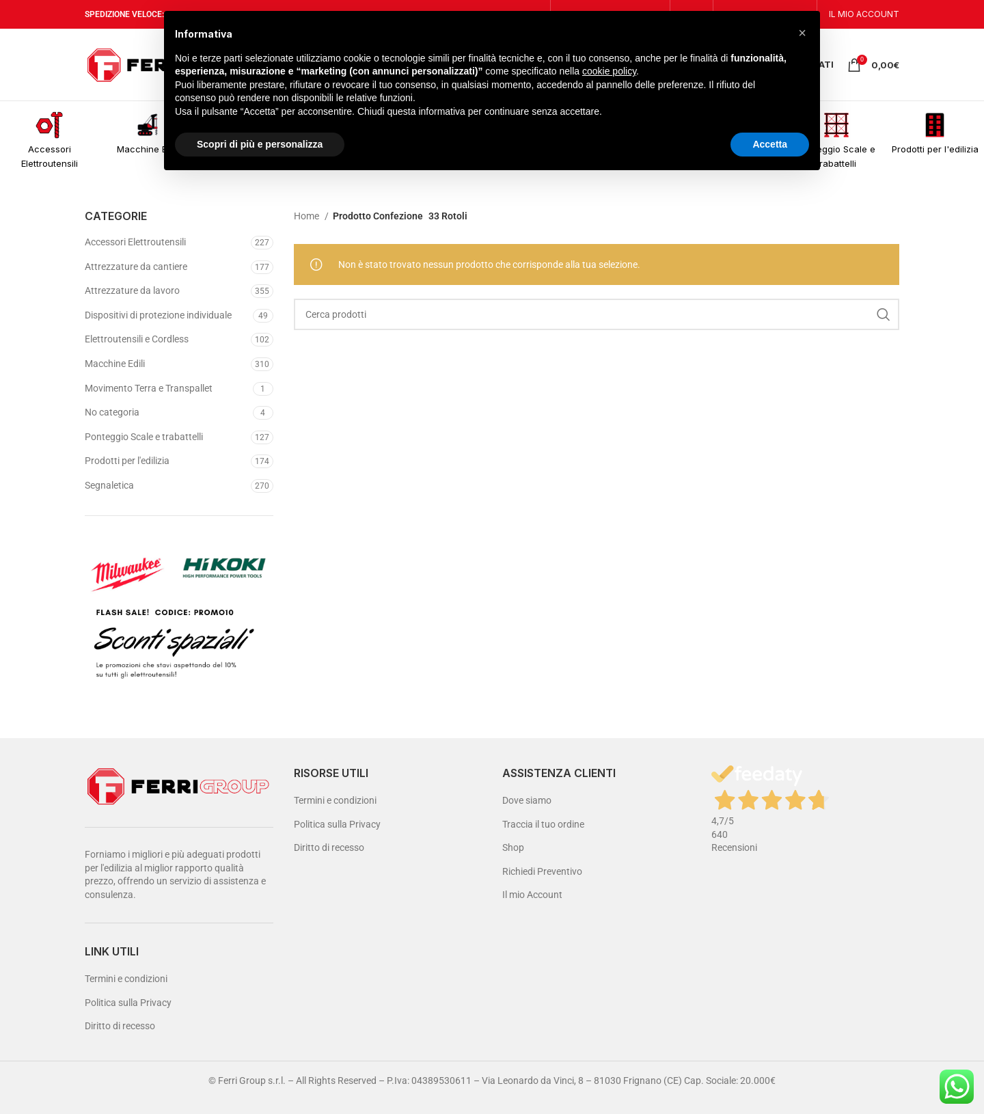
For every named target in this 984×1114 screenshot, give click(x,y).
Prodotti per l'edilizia (127, 460)
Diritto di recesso (120, 1025)
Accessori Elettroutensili (135, 241)
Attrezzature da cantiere (136, 266)
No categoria (112, 412)
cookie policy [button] (609, 71)
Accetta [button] (769, 144)
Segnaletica (109, 485)
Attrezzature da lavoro (132, 290)
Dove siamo (526, 800)
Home (307, 215)
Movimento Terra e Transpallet (149, 388)
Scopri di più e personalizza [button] (260, 144)
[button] (802, 33)
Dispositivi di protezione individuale (158, 315)
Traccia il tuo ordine (543, 824)
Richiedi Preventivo (542, 871)
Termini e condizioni (126, 978)
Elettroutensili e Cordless (137, 339)
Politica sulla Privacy (128, 1002)
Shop (513, 847)
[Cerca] (597, 314)
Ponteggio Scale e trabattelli (144, 436)
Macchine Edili (115, 363)
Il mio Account (532, 894)
